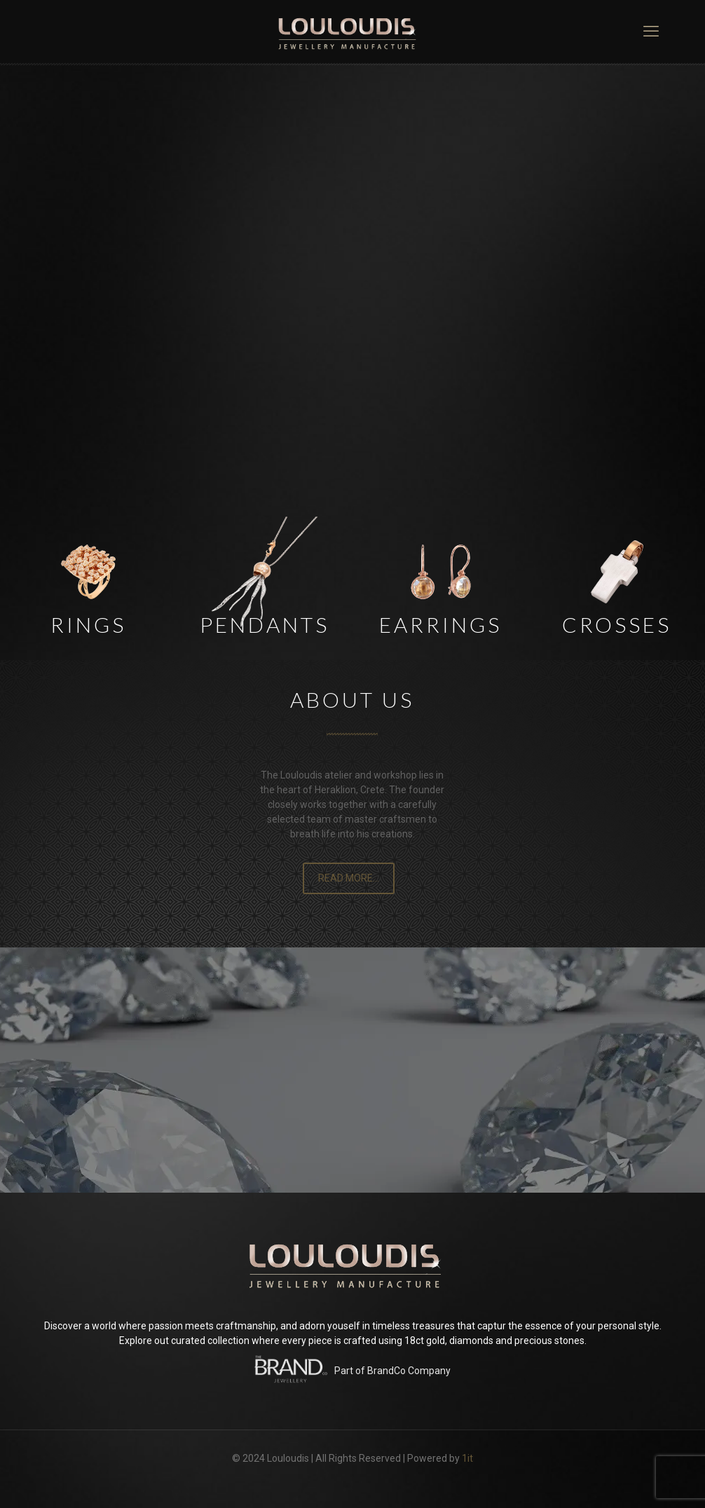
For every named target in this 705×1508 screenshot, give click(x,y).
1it (467, 1458)
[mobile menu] (651, 31)
